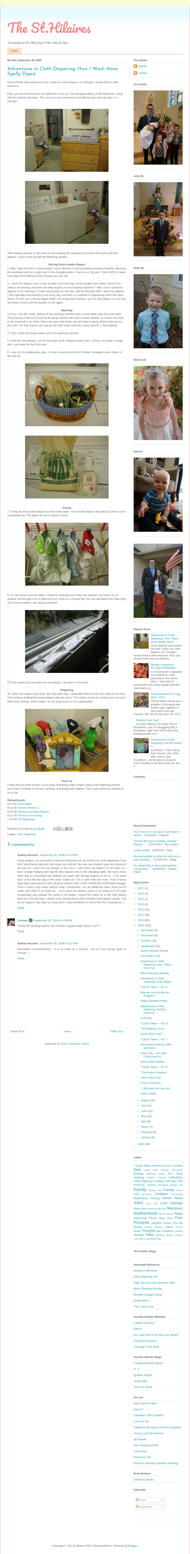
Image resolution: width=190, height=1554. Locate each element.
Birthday (139, 1173)
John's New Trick (150, 1077)
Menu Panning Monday (153, 1208)
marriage (176, 1203)
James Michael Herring (154, 950)
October (146, 940)
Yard (136, 1239)
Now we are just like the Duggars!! (154, 994)
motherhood (145, 1213)
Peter (179, 1218)
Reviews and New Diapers (33, 811)
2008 (141, 1144)
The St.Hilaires (49, 28)
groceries (147, 1194)
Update (179, 1231)
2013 (141, 904)
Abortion (156, 1165)
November (148, 935)
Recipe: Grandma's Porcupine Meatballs (163, 666)
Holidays (161, 1194)
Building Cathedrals (145, 1270)
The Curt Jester (143, 1387)
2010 (141, 920)
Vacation (139, 1234)
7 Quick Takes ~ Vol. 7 (153, 1039)
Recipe (148, 1227)
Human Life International (148, 1433)
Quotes (138, 1227)
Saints (169, 1227)
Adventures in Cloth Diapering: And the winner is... (166, 743)
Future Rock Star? (151, 1033)
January (146, 1137)
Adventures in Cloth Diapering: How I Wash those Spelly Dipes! (164, 638)
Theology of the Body (146, 1346)
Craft (167, 1181)
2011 (141, 914)
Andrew (142, 66)
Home (14, 50)
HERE (112, 272)
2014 (141, 899)
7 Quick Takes (142, 1165)
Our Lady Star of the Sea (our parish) (156, 1334)
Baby (137, 1169)
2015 (141, 893)
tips (158, 1231)
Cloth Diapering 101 (146, 1276)
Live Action (140, 1451)
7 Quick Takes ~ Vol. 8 (153, 1023)
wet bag (121, 298)
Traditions (168, 1231)
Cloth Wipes (24, 803)
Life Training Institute (146, 1445)
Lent (148, 1203)
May (144, 1116)
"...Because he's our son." (155, 1088)
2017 (141, 888)
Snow (137, 1231)
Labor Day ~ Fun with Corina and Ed (153, 1055)
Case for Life (141, 1421)
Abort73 (138, 1409)
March (145, 1126)
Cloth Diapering (26, 834)
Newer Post (17, 1031)
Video (150, 1234)
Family (140, 1189)
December (148, 930)
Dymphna (163, 1185)
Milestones (175, 1208)
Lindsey (22, 920)
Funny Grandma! (150, 1082)
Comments (144, 1506)
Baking (165, 1169)
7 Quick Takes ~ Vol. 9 (153, 987)
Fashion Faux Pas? (147, 720)
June (144, 1111)
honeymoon (177, 1194)
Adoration (167, 1165)
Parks (169, 1218)
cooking (158, 1181)
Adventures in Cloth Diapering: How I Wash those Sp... (155, 964)
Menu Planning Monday (154, 973)
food (160, 1190)
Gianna (179, 1190)
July (144, 1105)
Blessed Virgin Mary (160, 1173)
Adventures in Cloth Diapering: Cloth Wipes (155, 980)
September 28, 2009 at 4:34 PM (53, 920)
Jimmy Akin (140, 1381)
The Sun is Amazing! (29, 815)
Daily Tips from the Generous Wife (154, 1282)
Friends (168, 1190)
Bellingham (177, 1170)
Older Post (116, 1031)
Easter (173, 1185)
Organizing (140, 1218)
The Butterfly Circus (152, 1028)
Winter (169, 1235)
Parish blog (156, 1218)
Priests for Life (142, 1457)
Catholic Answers (144, 1322)
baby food (151, 1169)
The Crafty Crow (143, 1306)
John (138, 1202)
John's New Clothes (152, 1061)
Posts (141, 1500)
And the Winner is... (29, 807)
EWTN (138, 1328)
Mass (137, 1208)
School (179, 1227)
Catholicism (176, 1177)
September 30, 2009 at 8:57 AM (59, 943)
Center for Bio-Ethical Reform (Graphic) (157, 1427)
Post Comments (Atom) (75, 1043)
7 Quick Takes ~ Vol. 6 (153, 1067)
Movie (162, 1213)
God (136, 1194)
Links (155, 1203)
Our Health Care (150, 956)
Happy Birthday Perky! (153, 1000)
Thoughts (148, 1231)
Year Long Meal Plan (150, 1238)
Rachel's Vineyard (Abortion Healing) (156, 1463)
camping (139, 1177)
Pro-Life (178, 1223)
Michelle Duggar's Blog (147, 1294)
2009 (141, 925)
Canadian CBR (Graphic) (149, 1415)
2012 (141, 909)
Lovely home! (142, 850)
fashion (152, 1190)
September (148, 946)
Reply (20, 907)
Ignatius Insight (143, 1375)
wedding (160, 1235)
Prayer (167, 1223)
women (179, 1235)
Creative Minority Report (148, 1363)
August (145, 1100)
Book (179, 1173)
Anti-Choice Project (145, 1403)
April (144, 1121)
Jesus (178, 1198)
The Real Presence (145, 1340)
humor (166, 1198)
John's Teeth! (148, 1093)
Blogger (132, 1545)
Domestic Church (145, 1184)
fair (181, 1185)
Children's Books (144, 1479)
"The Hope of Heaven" (153, 1072)
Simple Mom (141, 1300)
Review (159, 1227)
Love (163, 1203)
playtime (157, 1223)
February (147, 1132)
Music (170, 1213)
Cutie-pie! (146, 1018)
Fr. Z (136, 1369)
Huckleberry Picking (147, 1198)
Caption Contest (156, 1177)
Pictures (141, 1222)
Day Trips (177, 1181)
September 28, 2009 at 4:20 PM (59, 855)
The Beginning (26, 819)
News (179, 1213)
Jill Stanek (140, 1439)
